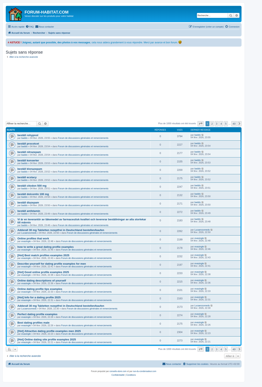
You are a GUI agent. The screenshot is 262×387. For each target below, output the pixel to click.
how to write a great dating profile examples (45, 246)
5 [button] (226, 123)
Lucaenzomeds (29, 233)
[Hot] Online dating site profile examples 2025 (46, 339)
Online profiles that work (33, 238)
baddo (24, 138)
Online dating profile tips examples (39, 289)
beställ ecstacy (27, 177)
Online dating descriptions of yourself (41, 280)
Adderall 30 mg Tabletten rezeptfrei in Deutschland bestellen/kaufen (60, 230)
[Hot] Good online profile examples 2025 (43, 272)
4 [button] (221, 123)
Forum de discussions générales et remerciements (83, 138)
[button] (201, 123)
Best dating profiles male (33, 322)
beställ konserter (28, 160)
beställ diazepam (28, 202)
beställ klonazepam (29, 168)
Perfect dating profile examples (37, 314)
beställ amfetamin (28, 210)
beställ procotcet (28, 143)
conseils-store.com (118, 371)
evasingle (26, 241)
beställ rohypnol (27, 135)
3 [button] (216, 123)
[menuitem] (30, 26)
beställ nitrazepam (29, 152)
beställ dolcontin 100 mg (33, 194)
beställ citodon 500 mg (31, 185)
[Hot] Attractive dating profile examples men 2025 (49, 331)
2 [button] (212, 123)
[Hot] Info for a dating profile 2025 (39, 297)
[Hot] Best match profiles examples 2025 (43, 255)
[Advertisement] (128, 90)
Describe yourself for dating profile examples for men (51, 263)
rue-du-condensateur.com (144, 371)
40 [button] (234, 123)
